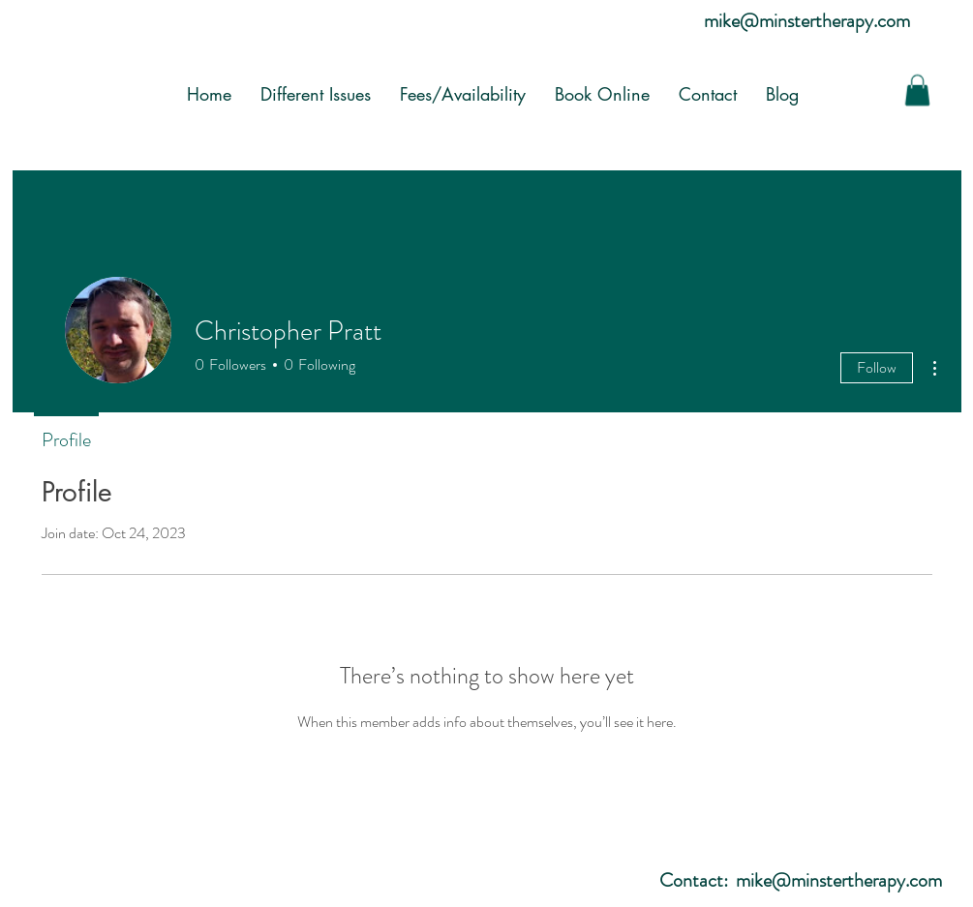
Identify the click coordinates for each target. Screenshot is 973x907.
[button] (917, 90)
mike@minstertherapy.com (807, 21)
